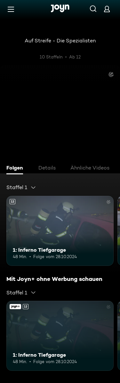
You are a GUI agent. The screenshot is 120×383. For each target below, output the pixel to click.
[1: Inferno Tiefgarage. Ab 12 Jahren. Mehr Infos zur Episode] (60, 231)
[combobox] (21, 187)
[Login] (106, 8)
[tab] (16, 168)
